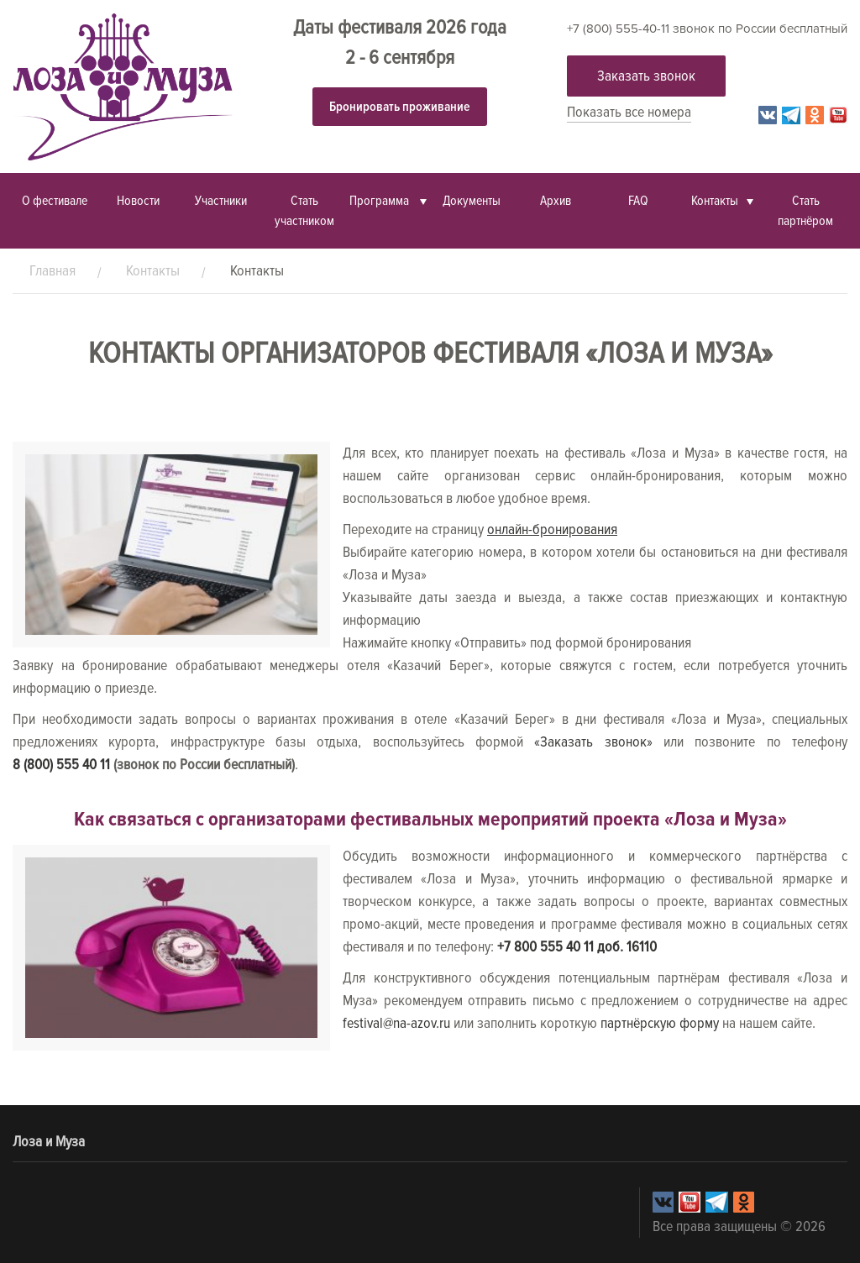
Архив (555, 200)
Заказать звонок (646, 75)
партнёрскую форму (659, 1023)
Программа (380, 200)
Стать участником (304, 210)
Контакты (714, 200)
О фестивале (54, 200)
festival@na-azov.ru (396, 1023)
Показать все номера (629, 111)
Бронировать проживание (399, 106)
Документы (472, 200)
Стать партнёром (805, 210)
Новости (138, 200)
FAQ (638, 200)
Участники (221, 200)
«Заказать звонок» (593, 741)
